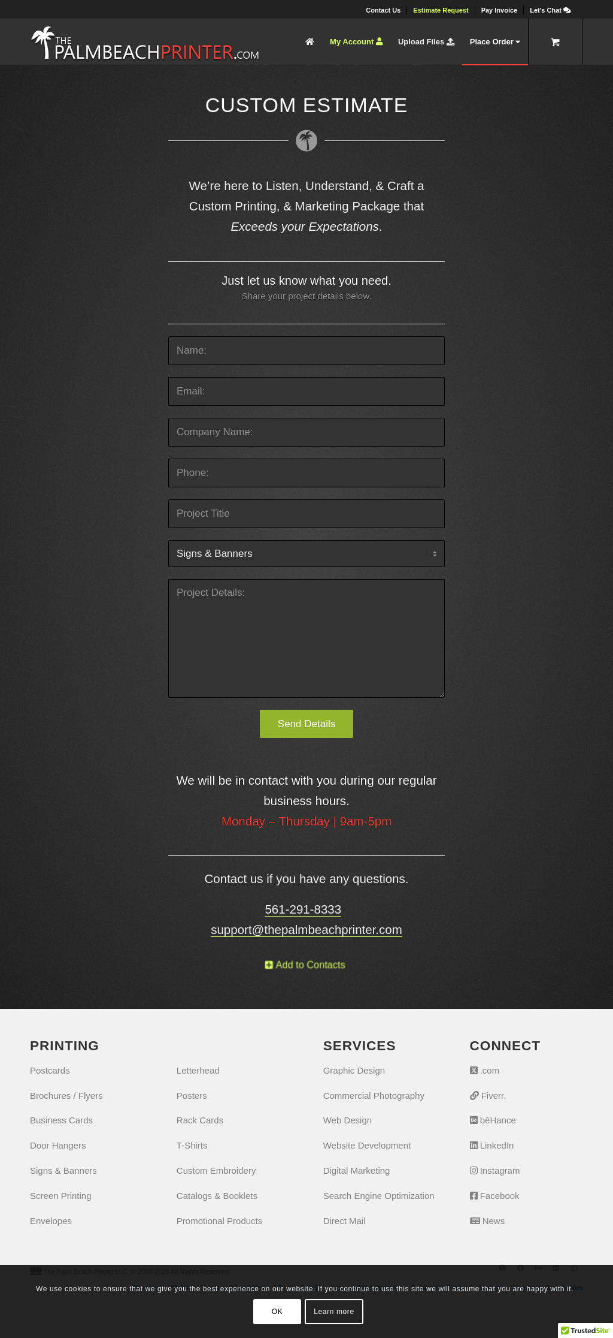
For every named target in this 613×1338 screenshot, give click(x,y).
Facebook (495, 1196)
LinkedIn (492, 1145)
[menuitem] (383, 10)
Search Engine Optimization (379, 1196)
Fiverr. (488, 1095)
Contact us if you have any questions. (307, 878)
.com (485, 1070)
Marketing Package (349, 206)
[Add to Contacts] (307, 965)
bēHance (493, 1120)
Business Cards (61, 1120)
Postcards (50, 1070)
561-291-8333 (303, 909)
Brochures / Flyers (66, 1095)
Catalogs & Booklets (217, 1196)
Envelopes (51, 1221)
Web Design (347, 1120)
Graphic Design (354, 1070)
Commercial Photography (373, 1095)
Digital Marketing (356, 1170)
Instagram (495, 1170)
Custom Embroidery (216, 1170)
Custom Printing (233, 206)
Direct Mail (344, 1221)
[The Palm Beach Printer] (144, 42)
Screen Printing (61, 1196)
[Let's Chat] (550, 10)
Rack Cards (200, 1120)
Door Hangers (58, 1145)
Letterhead (198, 1070)
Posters (192, 1095)
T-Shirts (192, 1145)
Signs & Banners (63, 1170)
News (487, 1221)
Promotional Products (219, 1221)
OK (277, 1311)
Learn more (334, 1311)
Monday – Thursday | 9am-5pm (306, 821)
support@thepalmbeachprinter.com (306, 929)
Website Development (367, 1145)
